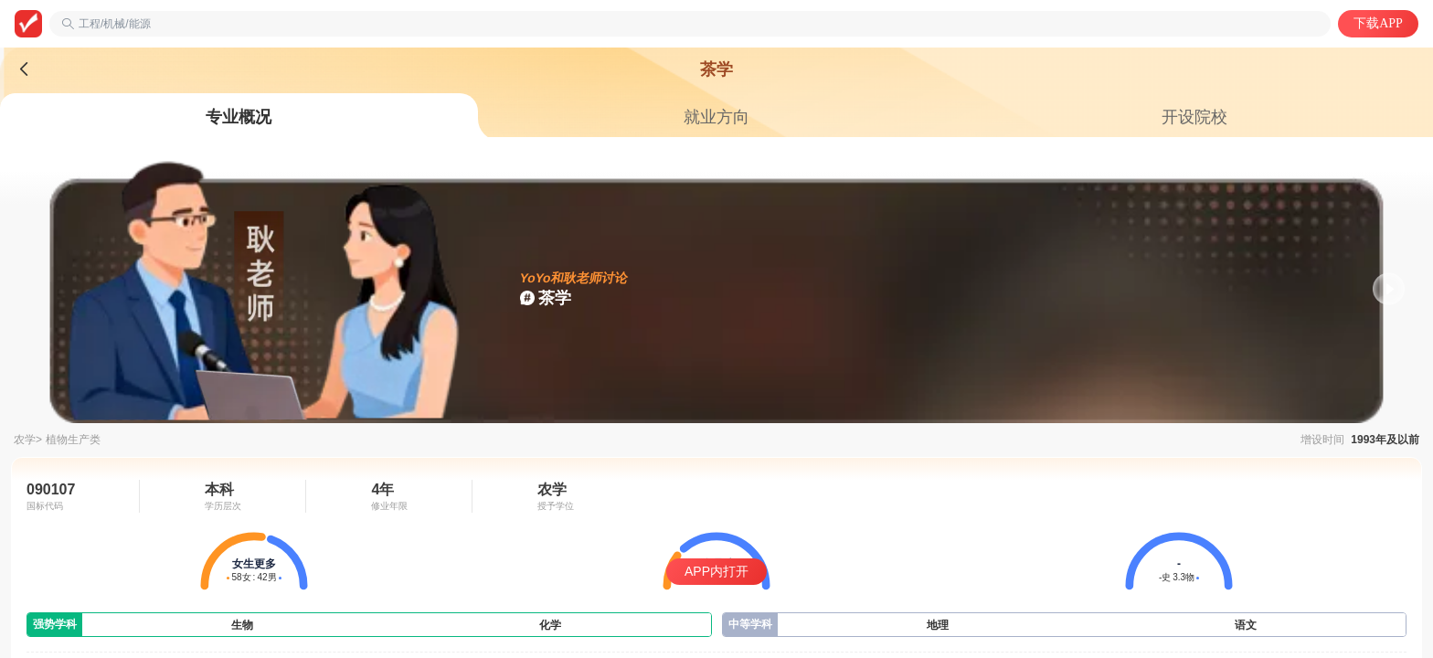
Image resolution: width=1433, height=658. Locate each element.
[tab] (239, 117)
